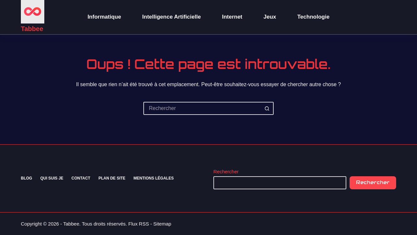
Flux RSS (138, 224)
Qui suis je (52, 178)
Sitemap (162, 224)
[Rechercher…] (202, 108)
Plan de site (111, 178)
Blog (26, 178)
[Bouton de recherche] (267, 108)
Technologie (313, 17)
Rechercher (226, 171)
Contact (80, 178)
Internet (232, 17)
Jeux (270, 17)
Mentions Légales (154, 178)
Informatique (104, 17)
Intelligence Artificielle (171, 17)
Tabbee (32, 28)
